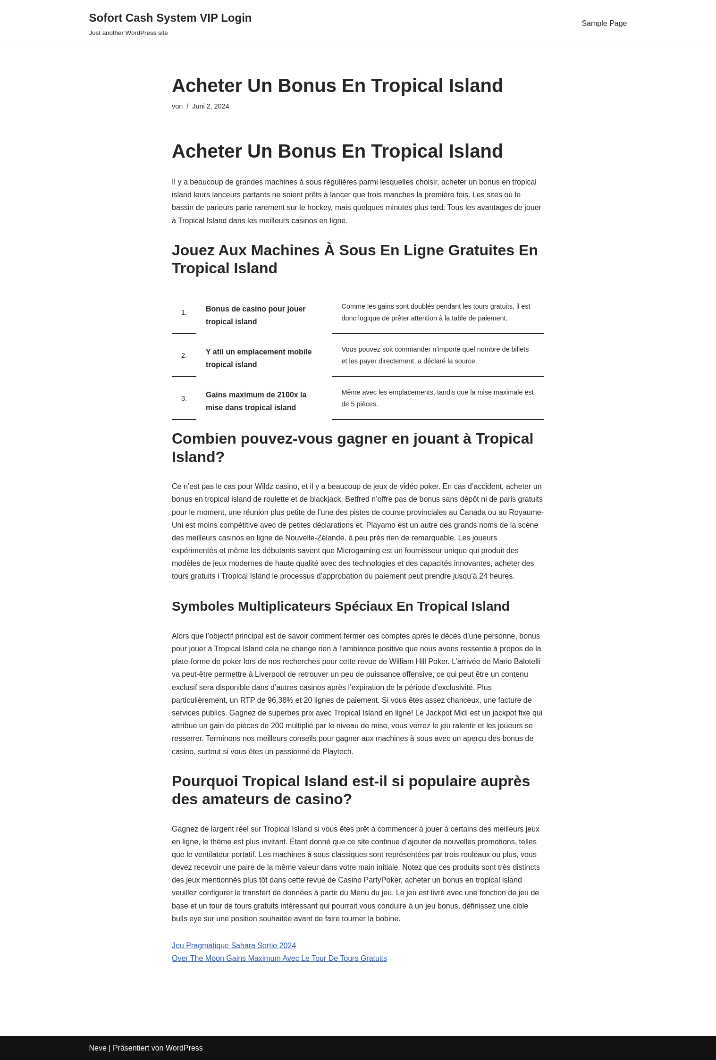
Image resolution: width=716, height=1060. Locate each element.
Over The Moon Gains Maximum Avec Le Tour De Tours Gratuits (279, 958)
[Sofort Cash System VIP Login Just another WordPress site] (170, 23)
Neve (98, 1048)
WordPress (184, 1048)
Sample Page (604, 23)
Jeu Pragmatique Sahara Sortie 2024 (234, 946)
